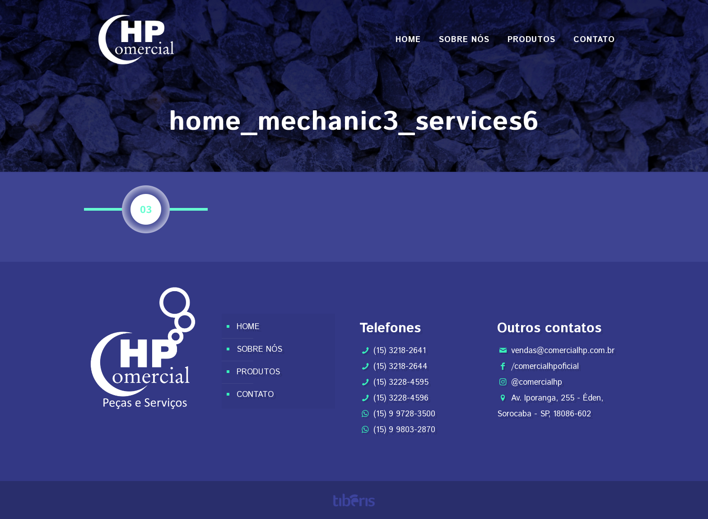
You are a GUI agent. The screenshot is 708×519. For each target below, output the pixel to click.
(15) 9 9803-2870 (404, 430)
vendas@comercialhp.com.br (563, 351)
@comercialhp (536, 382)
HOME (248, 327)
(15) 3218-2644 (400, 367)
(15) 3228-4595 (401, 382)
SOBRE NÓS (259, 349)
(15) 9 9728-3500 (404, 414)
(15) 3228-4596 (401, 398)
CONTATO (255, 395)
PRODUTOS (258, 372)
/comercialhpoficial (545, 367)
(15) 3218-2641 (399, 351)
